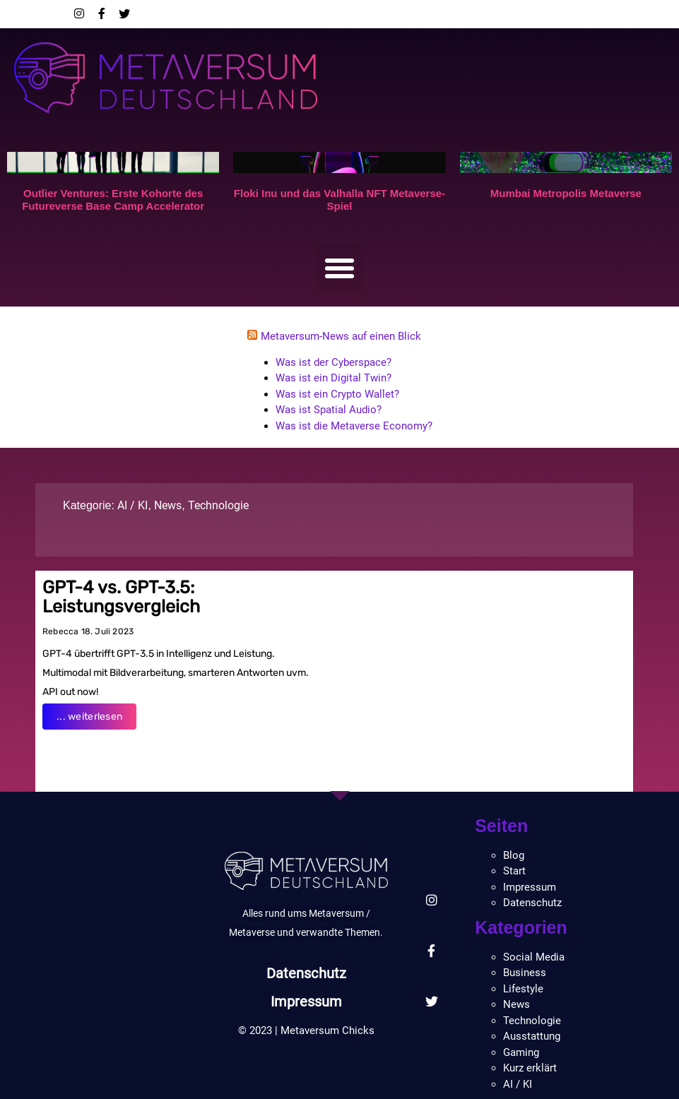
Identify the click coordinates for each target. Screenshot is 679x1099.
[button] (340, 268)
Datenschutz (306, 973)
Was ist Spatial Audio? (329, 409)
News (168, 505)
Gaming (521, 1052)
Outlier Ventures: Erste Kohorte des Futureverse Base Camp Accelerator (113, 199)
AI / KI (132, 505)
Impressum (307, 1001)
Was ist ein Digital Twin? (333, 378)
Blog (513, 855)
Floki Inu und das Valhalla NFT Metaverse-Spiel (339, 199)
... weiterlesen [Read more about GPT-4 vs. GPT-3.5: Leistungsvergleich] (89, 717)
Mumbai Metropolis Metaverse (566, 193)
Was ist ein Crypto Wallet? (337, 394)
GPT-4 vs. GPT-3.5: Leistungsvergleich (121, 597)
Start (514, 871)
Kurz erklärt (530, 1068)
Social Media (534, 957)
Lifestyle (523, 988)
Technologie (218, 505)
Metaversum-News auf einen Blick (341, 336)
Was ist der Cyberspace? (333, 362)
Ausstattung (531, 1036)
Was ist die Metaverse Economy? (354, 426)
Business (524, 972)
